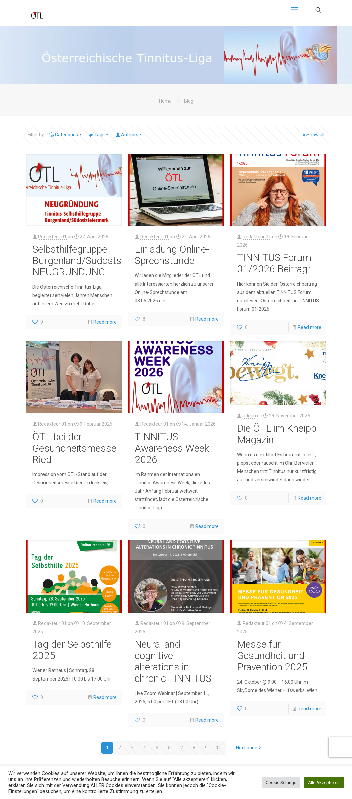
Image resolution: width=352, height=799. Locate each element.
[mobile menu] (294, 10)
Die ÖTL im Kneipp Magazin (276, 434)
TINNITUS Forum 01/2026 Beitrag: (274, 263)
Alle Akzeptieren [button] (324, 782)
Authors (129, 134)
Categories (66, 134)
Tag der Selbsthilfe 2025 (72, 649)
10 (219, 747)
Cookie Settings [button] (281, 782)
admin (249, 415)
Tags (99, 134)
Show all (313, 134)
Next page (249, 747)
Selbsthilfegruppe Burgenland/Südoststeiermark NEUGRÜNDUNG (97, 260)
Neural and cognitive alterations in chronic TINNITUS (173, 661)
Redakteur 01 (52, 236)
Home (165, 101)
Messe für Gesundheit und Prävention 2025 (272, 655)
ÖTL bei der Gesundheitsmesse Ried (74, 448)
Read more (105, 322)
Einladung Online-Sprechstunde (172, 254)
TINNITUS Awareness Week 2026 (172, 448)
